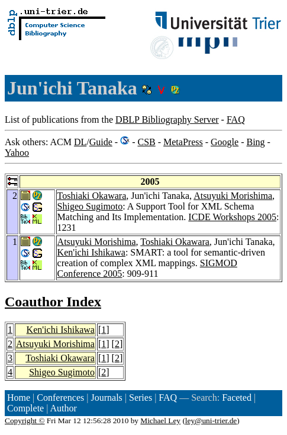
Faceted (236, 398)
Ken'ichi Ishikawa (91, 252)
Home (18, 398)
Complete (25, 408)
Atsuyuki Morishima (233, 196)
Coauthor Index (53, 301)
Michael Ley (160, 420)
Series (140, 398)
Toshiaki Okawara (92, 196)
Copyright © (25, 420)
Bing (255, 142)
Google (224, 142)
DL (80, 142)
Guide (100, 142)
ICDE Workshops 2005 (232, 217)
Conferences (60, 398)
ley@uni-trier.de (211, 420)
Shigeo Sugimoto (90, 206)
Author (63, 408)
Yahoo (17, 153)
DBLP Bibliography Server (167, 120)
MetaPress (183, 142)
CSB (146, 142)
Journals (106, 398)
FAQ (236, 120)
